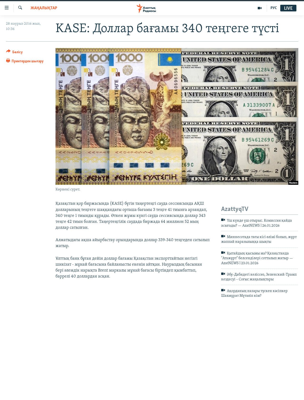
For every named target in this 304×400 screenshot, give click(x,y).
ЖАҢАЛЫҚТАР (44, 8)
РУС (274, 8)
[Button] (14, 53)
